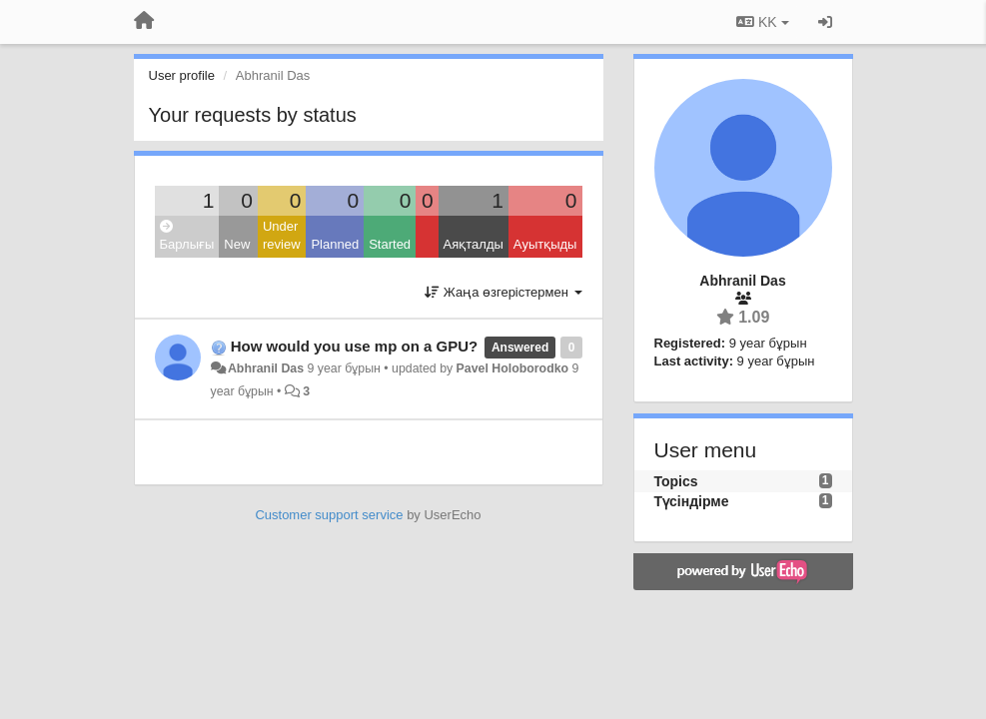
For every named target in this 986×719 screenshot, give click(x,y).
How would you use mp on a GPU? (355, 346)
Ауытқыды (545, 244)
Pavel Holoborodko (512, 368)
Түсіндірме (691, 501)
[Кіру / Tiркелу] (825, 22)
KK (762, 22)
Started (390, 244)
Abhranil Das (266, 368)
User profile (182, 75)
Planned (335, 244)
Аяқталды (473, 244)
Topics (676, 481)
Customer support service (329, 514)
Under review (282, 236)
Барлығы (187, 236)
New (237, 244)
